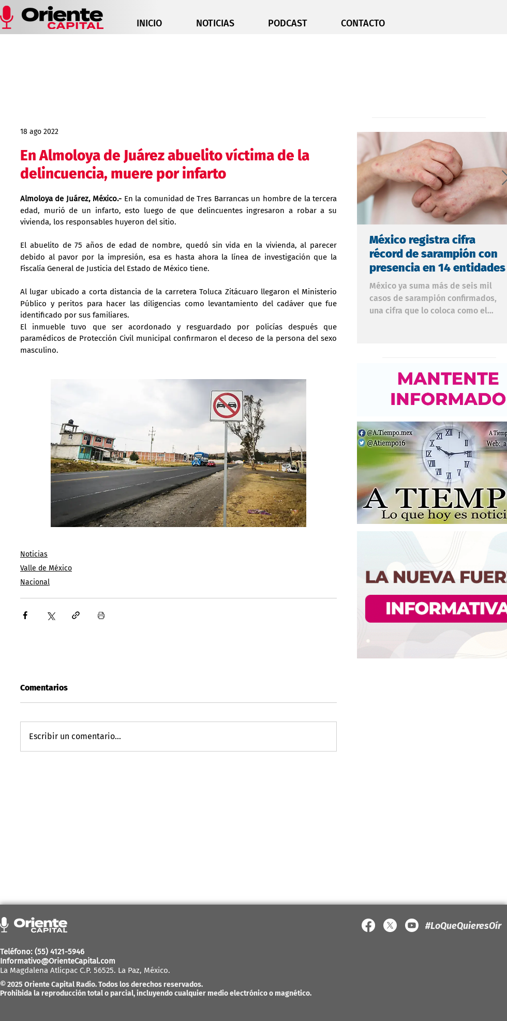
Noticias (34, 554)
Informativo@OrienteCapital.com (57, 961)
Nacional (35, 582)
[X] (390, 925)
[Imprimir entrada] (101, 615)
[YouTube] (412, 925)
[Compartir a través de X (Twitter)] (50, 615)
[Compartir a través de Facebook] (25, 615)
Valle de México (46, 568)
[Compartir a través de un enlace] (76, 615)
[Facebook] (368, 925)
